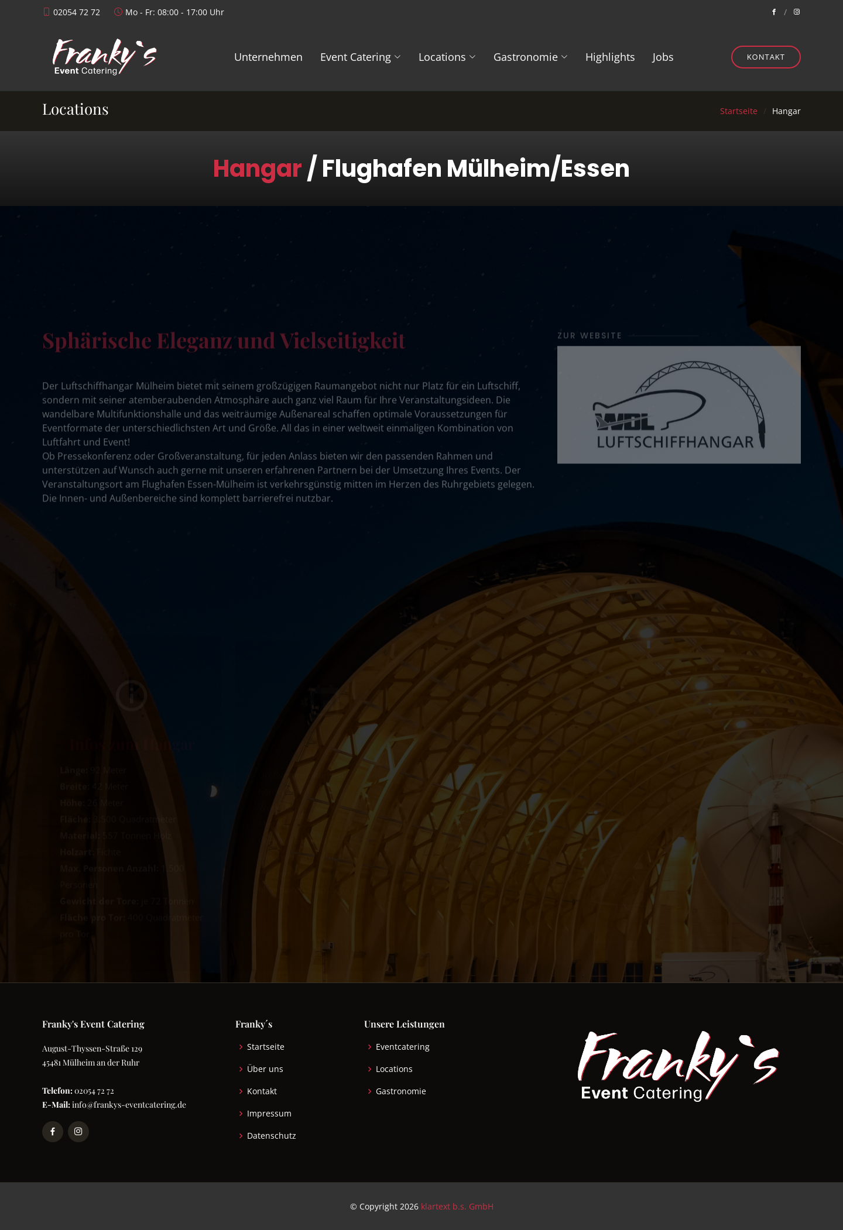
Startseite (739, 110)
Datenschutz (271, 1136)
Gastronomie (401, 1091)
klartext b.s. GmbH (457, 1206)
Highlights (610, 57)
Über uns (265, 1069)
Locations (394, 1069)
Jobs (663, 57)
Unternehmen (268, 57)
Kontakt (766, 56)
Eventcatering (403, 1047)
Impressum (269, 1113)
